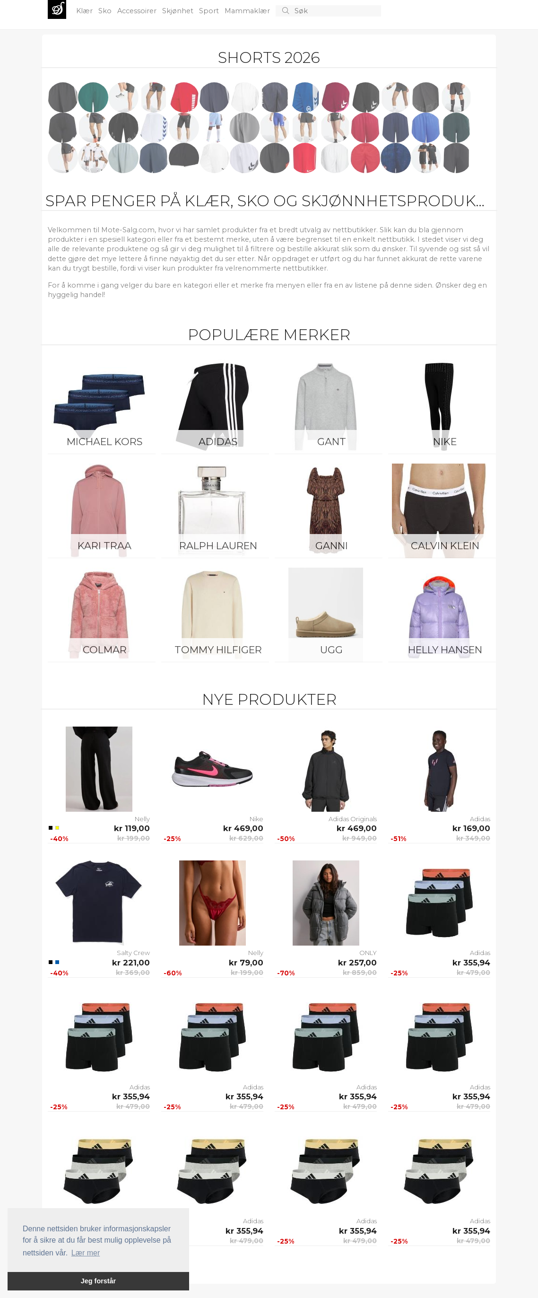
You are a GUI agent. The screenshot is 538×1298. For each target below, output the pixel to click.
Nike (445, 441)
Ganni (331, 546)
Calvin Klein (445, 546)
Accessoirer (137, 11)
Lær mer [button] (85, 1253)
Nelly (142, 819)
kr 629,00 (246, 838)
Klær (85, 11)
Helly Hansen (445, 650)
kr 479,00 (473, 972)
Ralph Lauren (218, 546)
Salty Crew (133, 952)
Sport (210, 11)
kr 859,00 (360, 972)
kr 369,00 (133, 972)
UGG (331, 650)
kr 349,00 (473, 838)
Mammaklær (248, 11)
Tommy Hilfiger (218, 650)
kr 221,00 (131, 962)
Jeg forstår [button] (98, 1281)
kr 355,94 (471, 962)
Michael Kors (104, 441)
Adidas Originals (353, 819)
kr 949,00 (359, 838)
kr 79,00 (246, 962)
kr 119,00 (132, 828)
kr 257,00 (357, 962)
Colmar (105, 650)
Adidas (218, 441)
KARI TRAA (104, 546)
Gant (331, 441)
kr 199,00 (133, 838)
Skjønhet (178, 11)
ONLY (368, 952)
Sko (105, 11)
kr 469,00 (243, 828)
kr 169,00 (471, 828)
